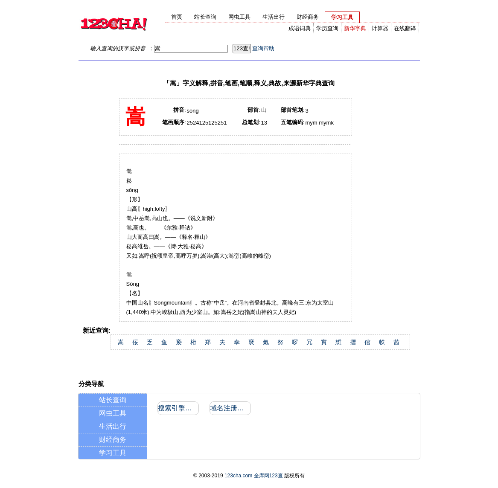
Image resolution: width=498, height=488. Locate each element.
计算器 (380, 28)
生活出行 (112, 426)
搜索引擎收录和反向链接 (178, 408)
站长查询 (112, 400)
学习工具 (112, 452)
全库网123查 (268, 476)
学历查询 (327, 28)
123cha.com (238, 476)
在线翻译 (405, 28)
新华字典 (355, 28)
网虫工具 (112, 413)
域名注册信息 (230, 408)
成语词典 (299, 28)
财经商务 (112, 439)
